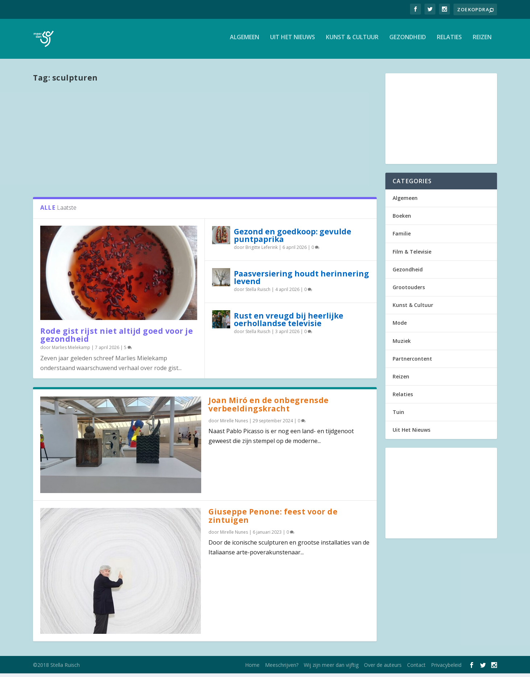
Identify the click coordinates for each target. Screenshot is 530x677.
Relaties (449, 41)
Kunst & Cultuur (352, 41)
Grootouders (409, 290)
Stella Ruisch (257, 293)
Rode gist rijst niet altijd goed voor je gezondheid (116, 338)
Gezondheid (407, 41)
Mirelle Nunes (234, 424)
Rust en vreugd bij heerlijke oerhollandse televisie (288, 323)
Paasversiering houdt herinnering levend (301, 281)
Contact (416, 668)
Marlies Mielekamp (71, 351)
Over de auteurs (383, 668)
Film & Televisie (412, 255)
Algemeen (244, 41)
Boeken (402, 219)
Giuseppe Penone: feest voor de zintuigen (273, 519)
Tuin (398, 415)
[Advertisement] (205, 142)
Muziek (402, 344)
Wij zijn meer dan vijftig (331, 668)
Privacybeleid (446, 668)
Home (252, 668)
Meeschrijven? (281, 668)
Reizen (482, 41)
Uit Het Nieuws (292, 41)
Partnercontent (412, 362)
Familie (402, 237)
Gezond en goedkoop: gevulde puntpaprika (292, 239)
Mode (400, 326)
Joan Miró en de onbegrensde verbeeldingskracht (268, 408)
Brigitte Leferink (261, 251)
